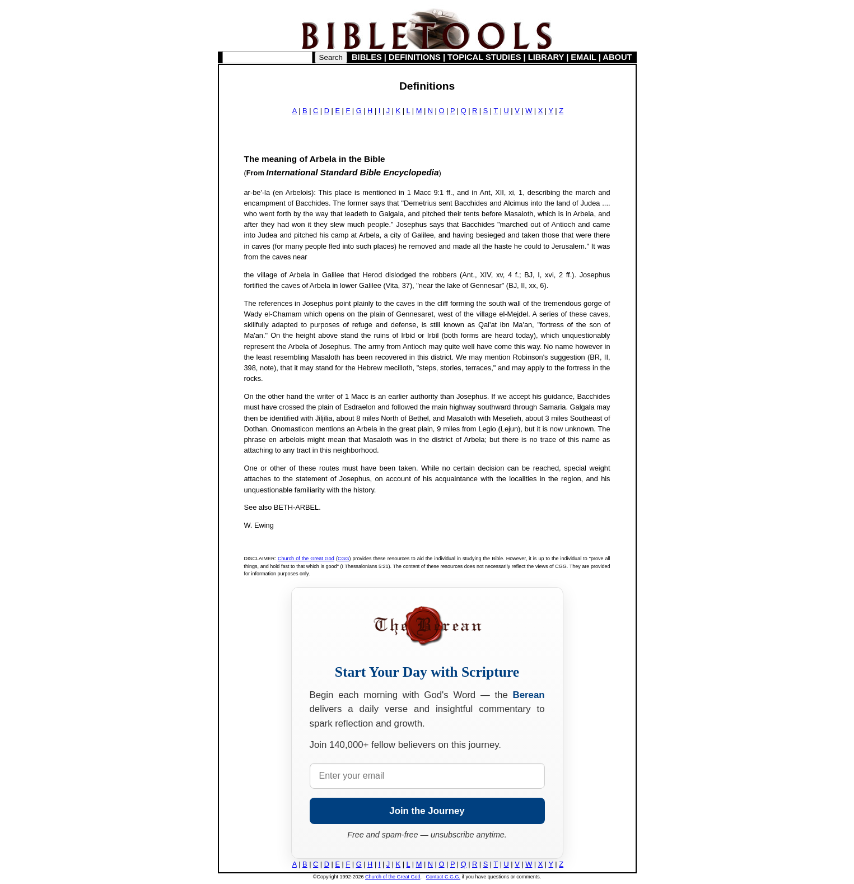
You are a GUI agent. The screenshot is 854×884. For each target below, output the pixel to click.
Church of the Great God (306, 558)
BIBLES (367, 57)
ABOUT (617, 57)
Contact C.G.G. (443, 877)
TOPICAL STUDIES (484, 57)
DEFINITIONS (415, 57)
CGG (343, 558)
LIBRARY (546, 57)
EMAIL (583, 57)
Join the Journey (426, 811)
